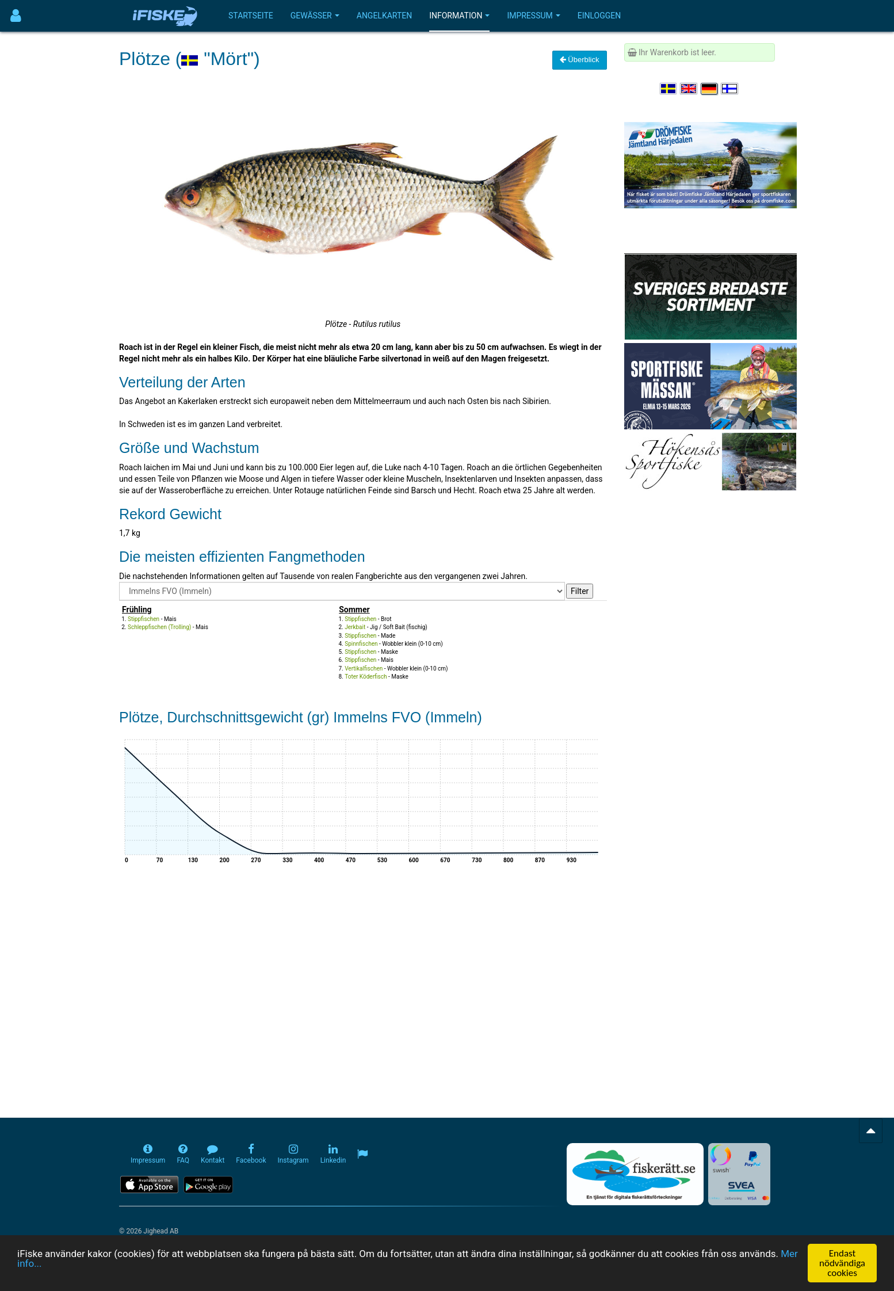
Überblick (579, 59)
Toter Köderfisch (366, 676)
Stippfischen (143, 619)
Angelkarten (384, 15)
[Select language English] (689, 88)
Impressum (533, 15)
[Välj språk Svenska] (669, 88)
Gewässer (315, 15)
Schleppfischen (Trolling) (159, 627)
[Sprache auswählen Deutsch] (710, 88)
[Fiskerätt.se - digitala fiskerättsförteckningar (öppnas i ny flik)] (635, 1174)
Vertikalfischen (364, 668)
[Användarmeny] (16, 16)
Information (459, 15)
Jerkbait (355, 627)
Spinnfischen (361, 644)
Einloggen (599, 15)
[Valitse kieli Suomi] (730, 88)
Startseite (250, 15)
